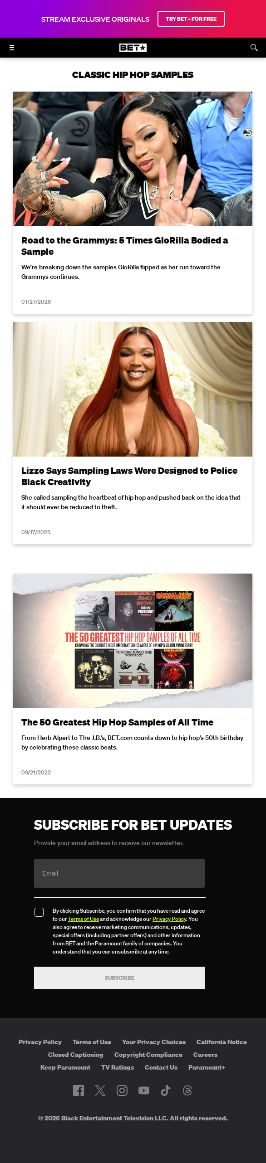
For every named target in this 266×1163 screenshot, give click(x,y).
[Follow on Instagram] (122, 1090)
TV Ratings (117, 1067)
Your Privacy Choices (154, 1042)
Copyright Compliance (148, 1055)
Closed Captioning (75, 1055)
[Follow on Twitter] (100, 1090)
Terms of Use (83, 919)
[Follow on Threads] (187, 1090)
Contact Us (161, 1067)
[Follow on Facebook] (78, 1090)
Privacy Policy (169, 919)
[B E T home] (133, 51)
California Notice (222, 1042)
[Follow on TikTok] (165, 1090)
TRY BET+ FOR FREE (191, 19)
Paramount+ (207, 1067)
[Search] (254, 47)
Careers (205, 1055)
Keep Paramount (65, 1067)
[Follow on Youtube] (143, 1090)
